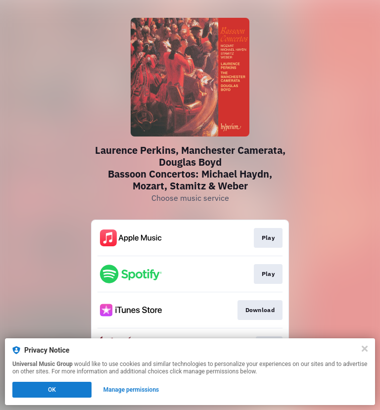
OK (52, 389)
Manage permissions (131, 389)
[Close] (365, 349)
